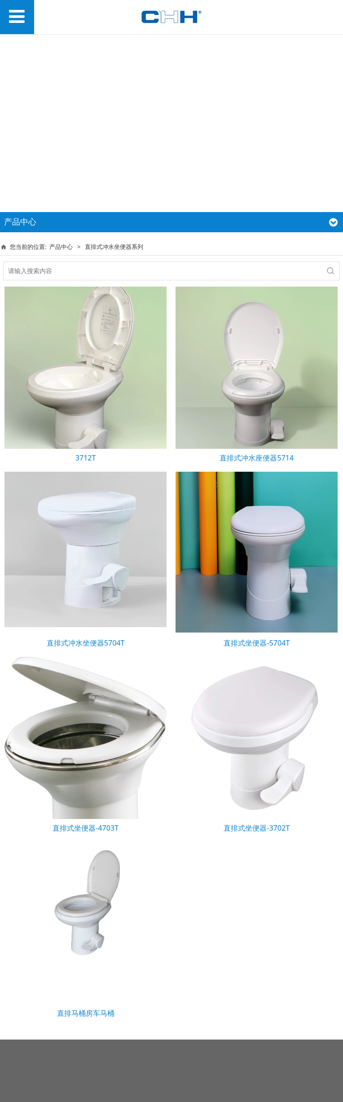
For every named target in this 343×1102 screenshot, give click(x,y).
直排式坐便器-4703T (86, 828)
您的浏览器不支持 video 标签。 (171, 120)
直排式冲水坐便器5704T (86, 643)
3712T (85, 458)
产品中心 (61, 247)
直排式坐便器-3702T (257, 828)
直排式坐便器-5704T (257, 643)
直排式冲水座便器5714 (257, 458)
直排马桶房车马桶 (85, 1013)
